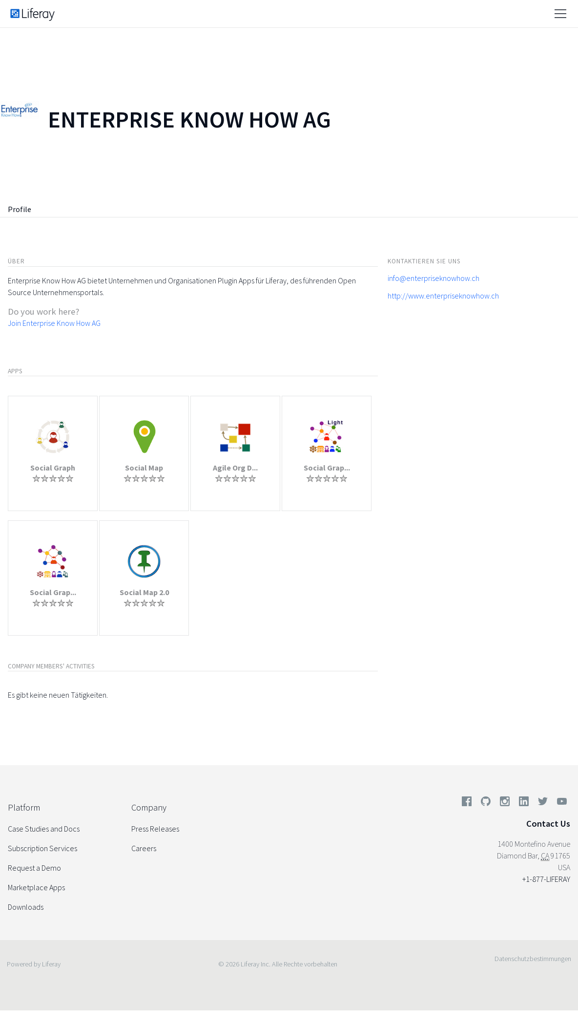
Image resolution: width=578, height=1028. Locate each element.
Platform (24, 807)
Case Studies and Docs (44, 829)
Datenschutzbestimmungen (533, 958)
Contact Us (548, 823)
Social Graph (52, 467)
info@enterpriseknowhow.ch (433, 278)
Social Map (144, 467)
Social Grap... (327, 467)
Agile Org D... (235, 467)
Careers (143, 848)
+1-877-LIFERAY (546, 879)
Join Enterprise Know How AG (54, 323)
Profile (19, 209)
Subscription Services (42, 848)
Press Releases (155, 829)
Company (148, 807)
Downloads (25, 907)
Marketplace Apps (36, 887)
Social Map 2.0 (144, 592)
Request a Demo (34, 868)
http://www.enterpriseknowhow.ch (443, 295)
